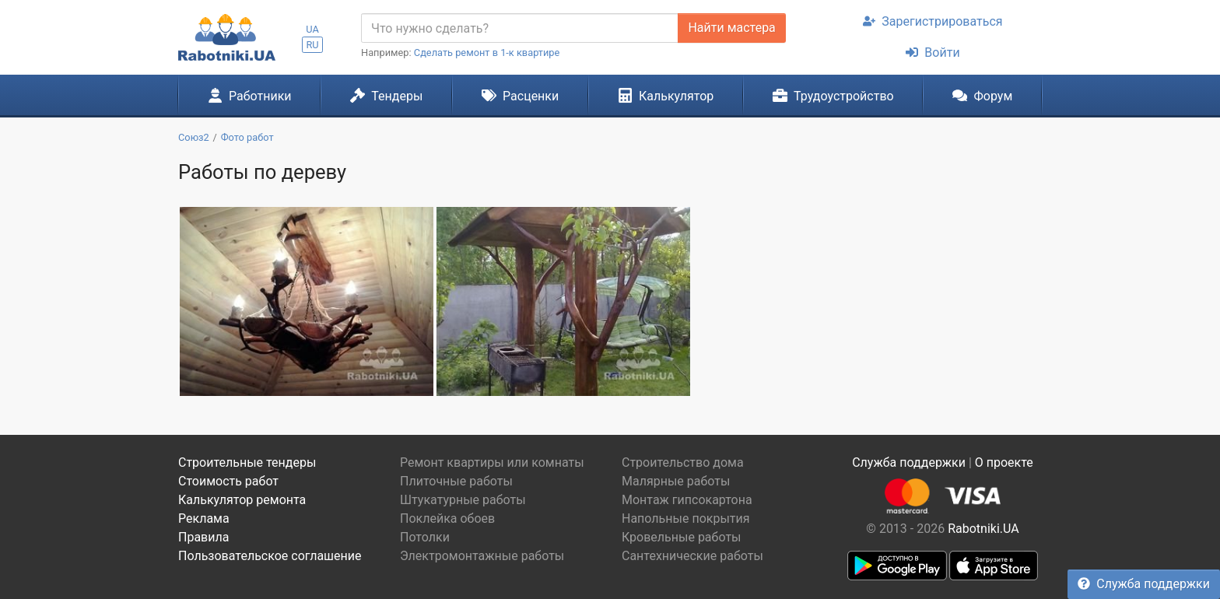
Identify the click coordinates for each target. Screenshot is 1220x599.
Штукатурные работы (463, 499)
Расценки (520, 95)
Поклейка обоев (447, 518)
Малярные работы (676, 481)
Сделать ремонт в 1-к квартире (487, 52)
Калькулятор (666, 95)
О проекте (1004, 462)
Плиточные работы (456, 481)
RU (312, 45)
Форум (982, 95)
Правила (203, 537)
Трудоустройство (833, 95)
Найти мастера (731, 27)
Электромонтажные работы (482, 555)
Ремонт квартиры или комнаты (492, 462)
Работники (250, 95)
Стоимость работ (228, 481)
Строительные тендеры (247, 462)
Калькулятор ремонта (242, 499)
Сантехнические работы (692, 555)
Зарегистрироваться (932, 21)
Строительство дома (683, 462)
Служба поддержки (1144, 583)
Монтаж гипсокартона (687, 499)
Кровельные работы (681, 537)
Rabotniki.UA (983, 528)
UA (312, 29)
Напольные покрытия (686, 518)
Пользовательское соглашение (270, 555)
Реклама (204, 518)
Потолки (425, 537)
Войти (932, 52)
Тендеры (386, 95)
